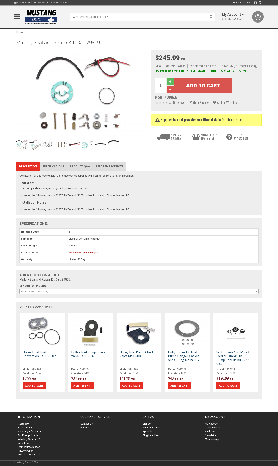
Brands (147, 423)
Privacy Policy (25, 450)
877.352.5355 (23, 2)
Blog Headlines (151, 435)
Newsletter (211, 435)
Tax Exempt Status (28, 435)
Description (28, 166)
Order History (212, 427)
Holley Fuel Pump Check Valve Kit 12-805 (137, 354)
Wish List (210, 431)
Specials (147, 431)
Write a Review (199, 102)
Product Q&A (80, 166)
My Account (211, 423)
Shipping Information (30, 431)
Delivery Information (29, 446)
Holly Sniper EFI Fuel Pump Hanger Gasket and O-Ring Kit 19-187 (183, 356)
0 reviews (179, 102)
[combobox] (139, 291)
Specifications (53, 166)
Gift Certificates (151, 427)
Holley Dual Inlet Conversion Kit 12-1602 (39, 354)
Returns (84, 427)
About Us (23, 443)
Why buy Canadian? (29, 439)
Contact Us (41, 2)
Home (19, 32)
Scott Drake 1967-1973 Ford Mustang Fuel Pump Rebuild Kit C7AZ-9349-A (233, 358)
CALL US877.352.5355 (241, 137)
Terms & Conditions (29, 454)
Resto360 (23, 423)
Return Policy (25, 427)
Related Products (109, 166)
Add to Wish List (225, 102)
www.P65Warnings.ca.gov (83, 252)
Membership (212, 439)
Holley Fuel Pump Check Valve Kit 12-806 (88, 354)
